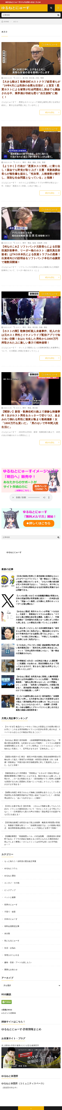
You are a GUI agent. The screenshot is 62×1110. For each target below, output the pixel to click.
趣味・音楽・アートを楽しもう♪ (18, 962)
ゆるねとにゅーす (13, 552)
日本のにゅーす (51, 44)
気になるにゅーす (11, 941)
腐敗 (34, 162)
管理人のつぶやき (11, 955)
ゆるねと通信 (10, 876)
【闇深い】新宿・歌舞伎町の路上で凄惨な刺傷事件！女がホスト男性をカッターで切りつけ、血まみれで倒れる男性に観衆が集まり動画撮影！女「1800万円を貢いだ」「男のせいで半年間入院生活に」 (30, 419)
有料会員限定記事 (11, 926)
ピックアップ (10, 890)
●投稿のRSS (6, 1010)
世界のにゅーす (10, 905)
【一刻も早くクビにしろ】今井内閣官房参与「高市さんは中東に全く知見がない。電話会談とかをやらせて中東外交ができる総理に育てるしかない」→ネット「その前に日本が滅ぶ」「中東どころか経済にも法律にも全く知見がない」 (37, 633)
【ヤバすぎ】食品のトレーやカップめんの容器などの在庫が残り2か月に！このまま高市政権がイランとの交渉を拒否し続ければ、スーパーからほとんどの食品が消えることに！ (32, 729)
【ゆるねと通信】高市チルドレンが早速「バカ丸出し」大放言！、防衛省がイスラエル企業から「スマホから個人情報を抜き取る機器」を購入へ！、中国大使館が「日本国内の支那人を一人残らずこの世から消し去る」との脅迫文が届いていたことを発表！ (37, 617)
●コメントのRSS (8, 1013)
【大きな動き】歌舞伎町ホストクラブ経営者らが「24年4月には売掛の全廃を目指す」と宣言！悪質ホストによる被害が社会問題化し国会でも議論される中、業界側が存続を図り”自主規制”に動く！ (30, 89)
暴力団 (25, 78)
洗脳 (40, 327)
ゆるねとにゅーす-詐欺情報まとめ (21, 1029)
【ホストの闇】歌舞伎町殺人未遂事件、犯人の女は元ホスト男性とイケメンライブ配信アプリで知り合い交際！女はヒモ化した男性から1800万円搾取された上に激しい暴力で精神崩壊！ (30, 337)
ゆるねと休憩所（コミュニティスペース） (23, 1083)
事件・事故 (26, 162)
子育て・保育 (10, 912)
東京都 (31, 78)
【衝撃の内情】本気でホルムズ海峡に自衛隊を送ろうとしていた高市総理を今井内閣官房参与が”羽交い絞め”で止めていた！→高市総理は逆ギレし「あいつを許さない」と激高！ (32, 795)
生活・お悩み (10, 948)
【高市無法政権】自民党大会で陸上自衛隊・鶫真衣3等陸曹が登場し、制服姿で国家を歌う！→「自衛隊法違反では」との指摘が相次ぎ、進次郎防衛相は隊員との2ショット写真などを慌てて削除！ (32, 825)
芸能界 (39, 243)
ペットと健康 (10, 897)
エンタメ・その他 (11, 883)
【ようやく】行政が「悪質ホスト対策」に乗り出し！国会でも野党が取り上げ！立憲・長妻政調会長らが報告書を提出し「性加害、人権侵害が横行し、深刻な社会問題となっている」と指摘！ (30, 172)
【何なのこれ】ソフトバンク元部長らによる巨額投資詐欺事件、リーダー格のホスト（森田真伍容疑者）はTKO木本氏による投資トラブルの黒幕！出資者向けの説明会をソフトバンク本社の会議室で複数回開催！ (31, 254)
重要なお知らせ (10, 969)
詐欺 (37, 78)
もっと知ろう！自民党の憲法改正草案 (20, 861)
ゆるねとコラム (10, 868)
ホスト (18, 78)
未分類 (7, 933)
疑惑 (34, 243)
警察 (42, 78)
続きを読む (50, 112)
